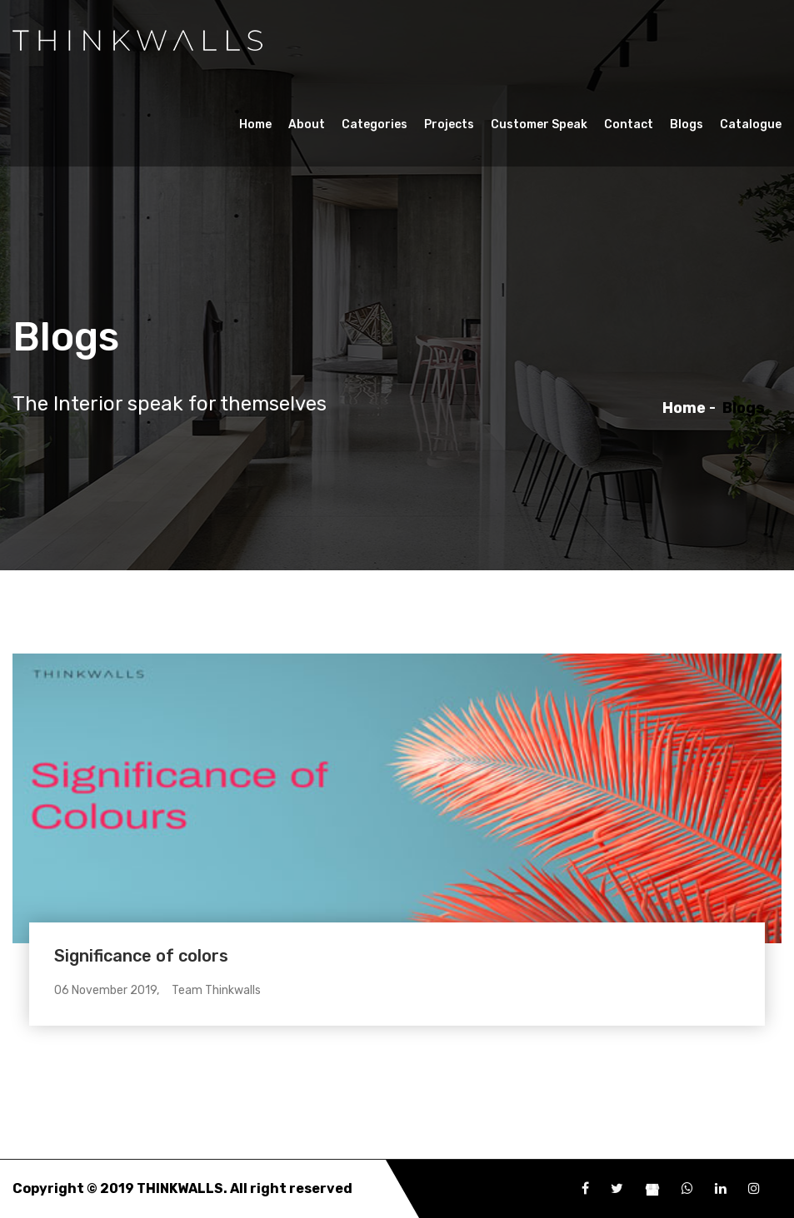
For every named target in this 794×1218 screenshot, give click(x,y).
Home (255, 124)
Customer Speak (539, 124)
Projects (449, 124)
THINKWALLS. (182, 1188)
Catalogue (751, 124)
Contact (628, 124)
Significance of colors (141, 956)
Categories (374, 124)
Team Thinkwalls (216, 990)
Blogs (686, 124)
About (306, 124)
